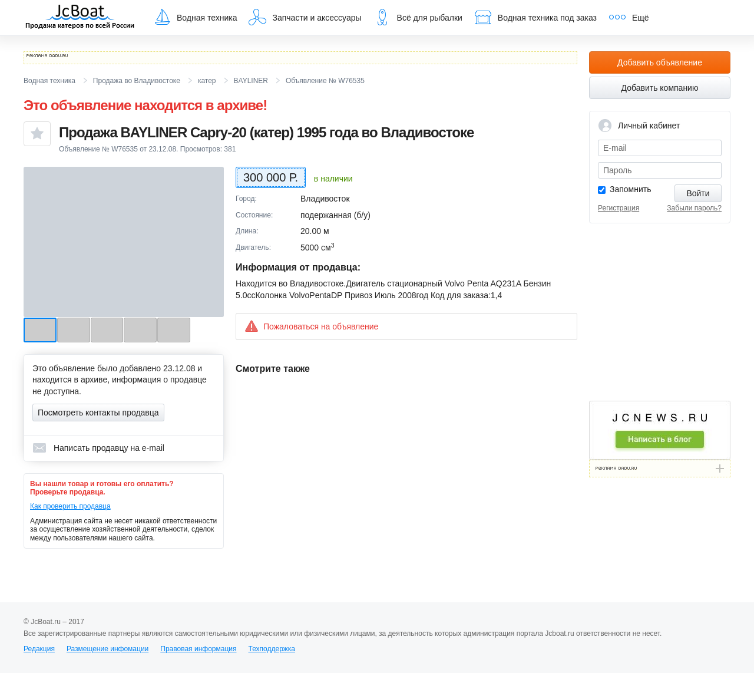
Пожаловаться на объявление (311, 326)
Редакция (39, 649)
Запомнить (631, 189)
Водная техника (195, 17)
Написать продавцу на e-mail (98, 448)
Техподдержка (271, 649)
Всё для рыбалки (417, 17)
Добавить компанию (660, 88)
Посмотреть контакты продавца (98, 412)
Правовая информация (198, 649)
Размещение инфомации (107, 649)
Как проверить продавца (70, 506)
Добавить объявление (659, 62)
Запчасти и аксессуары (305, 17)
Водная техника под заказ (535, 17)
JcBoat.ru (80, 18)
